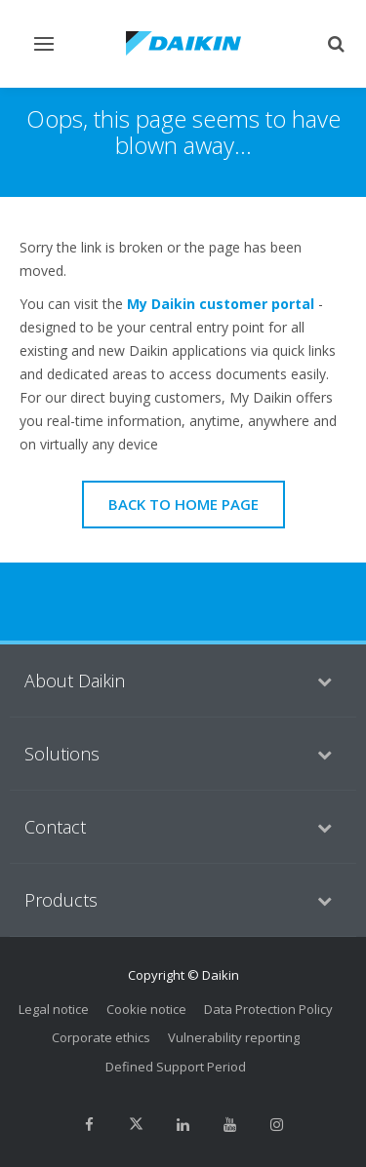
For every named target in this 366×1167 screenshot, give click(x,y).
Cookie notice (146, 1009)
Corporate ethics (101, 1037)
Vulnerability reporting (234, 1037)
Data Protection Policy (268, 1009)
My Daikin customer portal (220, 303)
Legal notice (54, 1009)
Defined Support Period (175, 1066)
